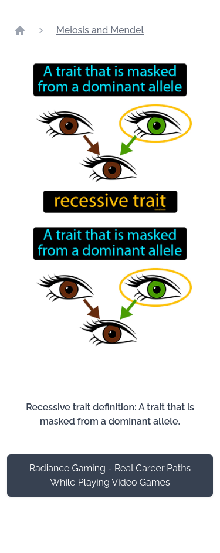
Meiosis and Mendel (100, 30)
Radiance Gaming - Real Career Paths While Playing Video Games (110, 475)
